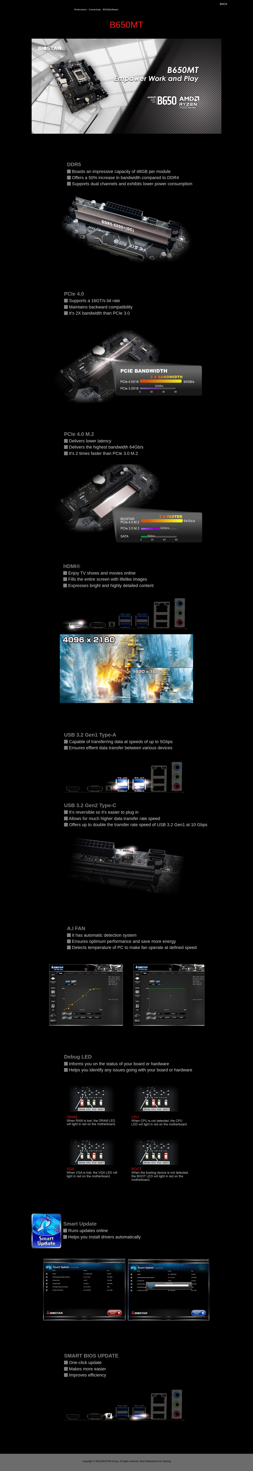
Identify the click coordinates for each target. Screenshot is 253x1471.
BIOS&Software (110, 9)
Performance (80, 9)
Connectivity (95, 9)
